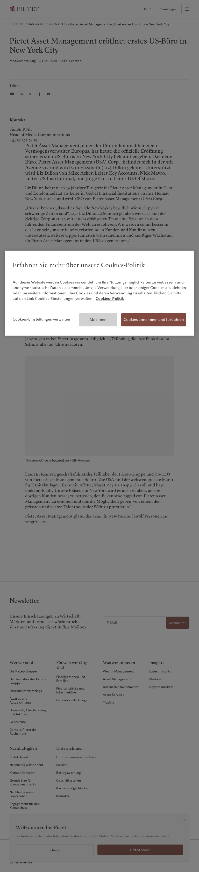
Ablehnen (97, 319)
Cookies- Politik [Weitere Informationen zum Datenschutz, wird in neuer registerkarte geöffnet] (110, 298)
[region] (99, 293)
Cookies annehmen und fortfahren (154, 319)
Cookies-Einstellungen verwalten (41, 319)
